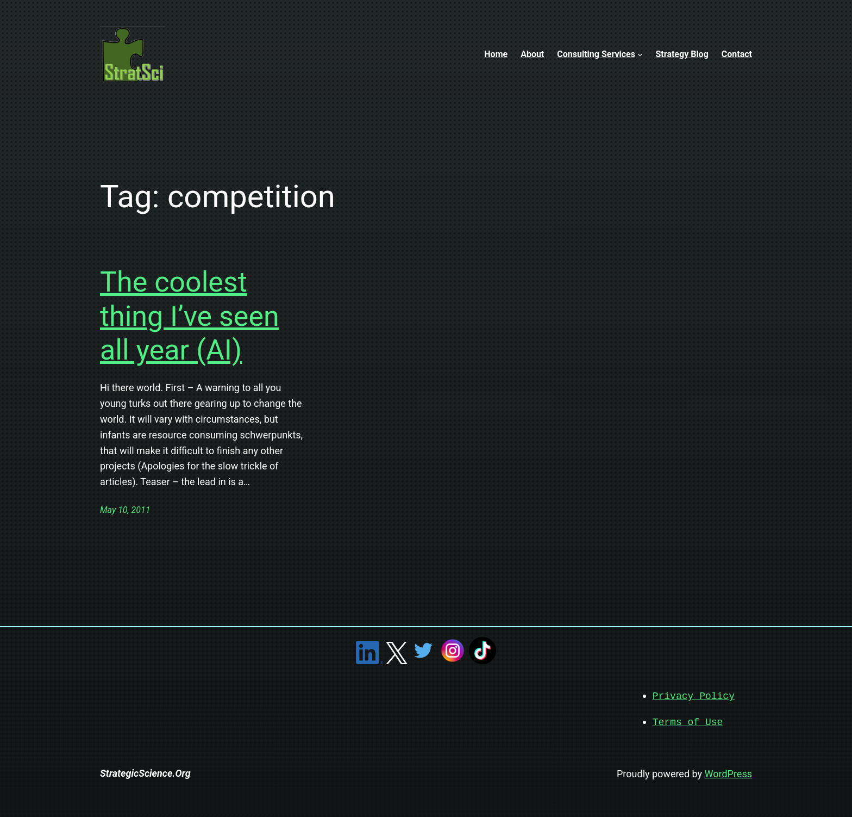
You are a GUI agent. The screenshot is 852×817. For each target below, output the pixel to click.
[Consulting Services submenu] (640, 54)
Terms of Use (688, 721)
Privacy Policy (694, 695)
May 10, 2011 (125, 510)
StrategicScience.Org (145, 772)
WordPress (728, 772)
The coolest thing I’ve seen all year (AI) (189, 316)
